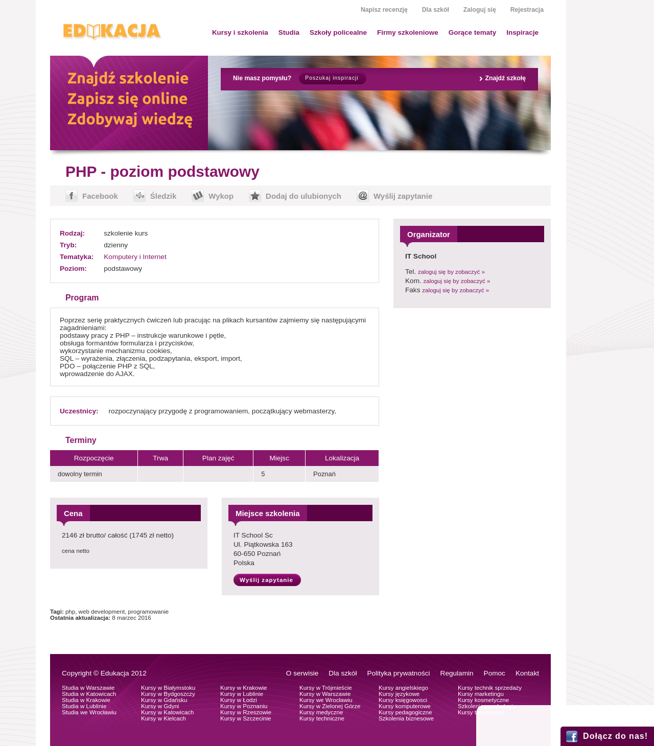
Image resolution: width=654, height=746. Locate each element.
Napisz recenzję (384, 9)
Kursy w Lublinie (241, 694)
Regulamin (457, 673)
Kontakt (527, 673)
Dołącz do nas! (615, 736)
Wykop (220, 196)
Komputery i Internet (135, 257)
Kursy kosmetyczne (483, 700)
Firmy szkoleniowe (407, 32)
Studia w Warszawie (88, 688)
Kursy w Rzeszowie (245, 712)
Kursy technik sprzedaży (490, 688)
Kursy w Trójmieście (325, 688)
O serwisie (302, 673)
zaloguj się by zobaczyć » (451, 272)
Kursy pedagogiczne (405, 712)
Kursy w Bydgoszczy (168, 694)
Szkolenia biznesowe (406, 718)
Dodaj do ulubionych (303, 196)
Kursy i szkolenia (240, 32)
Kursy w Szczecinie (245, 718)
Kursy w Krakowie (243, 688)
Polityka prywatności (398, 673)
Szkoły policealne (338, 32)
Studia (288, 32)
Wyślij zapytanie (402, 196)
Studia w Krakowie (86, 700)
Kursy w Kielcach (163, 718)
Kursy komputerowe (405, 706)
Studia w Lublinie (84, 706)
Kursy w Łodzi (238, 700)
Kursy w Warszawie (325, 694)
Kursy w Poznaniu (243, 706)
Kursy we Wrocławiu (326, 700)
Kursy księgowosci (403, 700)
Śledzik (163, 196)
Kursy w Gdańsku (164, 700)
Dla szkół (435, 9)
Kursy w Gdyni (160, 706)
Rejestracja (527, 9)
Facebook (100, 196)
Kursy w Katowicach (167, 712)
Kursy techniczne (321, 718)
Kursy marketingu (481, 694)
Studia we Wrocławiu (89, 712)
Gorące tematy (472, 32)
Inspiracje (522, 32)
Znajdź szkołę (505, 78)
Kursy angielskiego (403, 688)
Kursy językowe (399, 694)
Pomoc (494, 673)
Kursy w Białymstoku (168, 688)
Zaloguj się (479, 9)
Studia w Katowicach (89, 694)
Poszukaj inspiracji (331, 78)
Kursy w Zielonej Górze (329, 706)
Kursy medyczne (321, 712)
